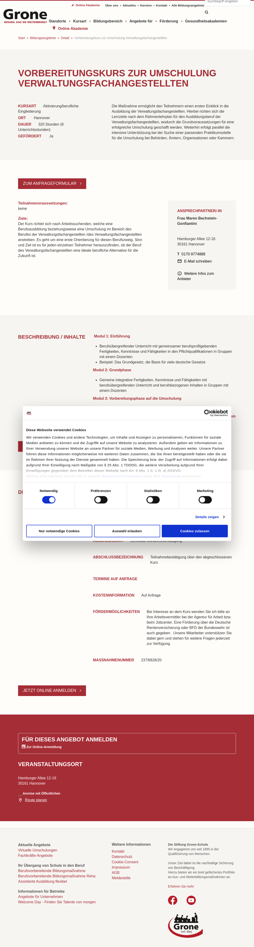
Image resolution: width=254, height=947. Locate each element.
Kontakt (161, 5)
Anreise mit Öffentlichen (41, 793)
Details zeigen (207, 517)
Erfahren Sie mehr (181, 886)
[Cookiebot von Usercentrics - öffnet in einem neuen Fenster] (207, 413)
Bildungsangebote (43, 38)
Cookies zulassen (195, 531)
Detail (65, 38)
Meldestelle (121, 878)
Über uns (111, 5)
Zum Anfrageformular (50, 183)
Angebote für (141, 21)
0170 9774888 (193, 254)
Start (21, 38)
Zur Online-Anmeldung (44, 747)
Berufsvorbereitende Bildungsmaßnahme (52, 871)
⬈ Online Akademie (85, 5)
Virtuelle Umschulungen (37, 850)
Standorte (57, 21)
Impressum (171, 476)
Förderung (169, 21)
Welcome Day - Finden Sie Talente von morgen (57, 902)
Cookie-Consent (125, 862)
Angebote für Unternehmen (40, 897)
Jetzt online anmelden (50, 690)
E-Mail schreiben (198, 261)
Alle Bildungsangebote (187, 5)
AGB (116, 873)
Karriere (146, 5)
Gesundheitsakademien (206, 21)
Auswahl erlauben (127, 531)
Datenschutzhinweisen (122, 476)
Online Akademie (73, 29)
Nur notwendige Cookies (59, 531)
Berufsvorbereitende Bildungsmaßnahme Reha (56, 876)
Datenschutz (122, 857)
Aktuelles (129, 5)
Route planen (36, 800)
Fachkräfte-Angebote (35, 855)
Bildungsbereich (107, 21)
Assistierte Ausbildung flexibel (42, 881)
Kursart (79, 21)
